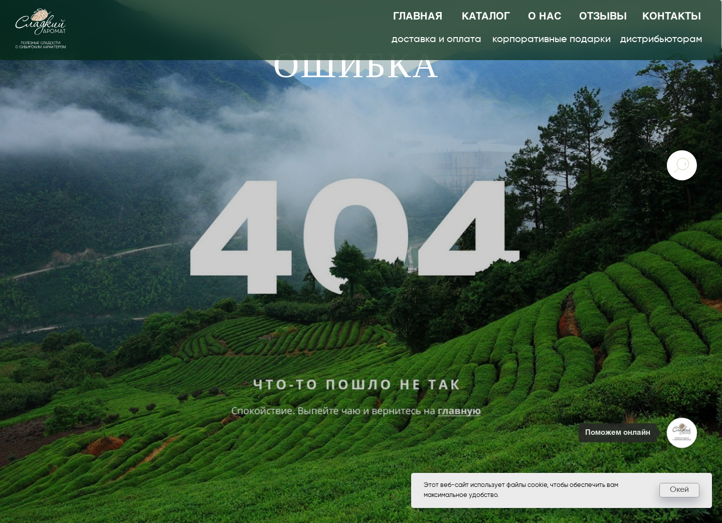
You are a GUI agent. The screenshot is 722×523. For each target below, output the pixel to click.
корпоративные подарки (551, 40)
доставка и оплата (436, 40)
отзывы (603, 17)
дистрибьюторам (661, 40)
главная (417, 17)
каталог (486, 17)
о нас (545, 17)
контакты (671, 17)
